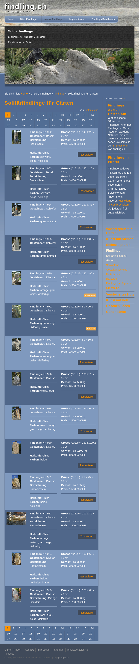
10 (62, 115)
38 (90, 125)
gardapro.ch (63, 657)
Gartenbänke (116, 312)
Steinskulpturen (118, 245)
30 (30, 125)
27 (8, 125)
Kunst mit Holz (117, 300)
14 (92, 115)
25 (83, 120)
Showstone (112, 265)
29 (23, 125)
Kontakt (29, 649)
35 (68, 125)
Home (11, 19)
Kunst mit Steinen (119, 239)
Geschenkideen (118, 306)
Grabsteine (112, 287)
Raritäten (111, 278)
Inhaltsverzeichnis (77, 649)
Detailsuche (91, 110)
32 (45, 125)
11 (69, 115)
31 (38, 125)
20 (45, 120)
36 (75, 125)
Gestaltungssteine (116, 269)
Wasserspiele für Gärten (119, 231)
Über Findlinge (29, 19)
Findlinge (59, 93)
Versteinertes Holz (120, 294)
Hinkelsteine (113, 274)
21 (53, 120)
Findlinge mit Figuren (118, 283)
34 (60, 125)
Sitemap (59, 649)
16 (15, 120)
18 (30, 120)
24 (75, 120)
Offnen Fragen (13, 649)
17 (23, 120)
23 (68, 120)
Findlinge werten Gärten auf (117, 109)
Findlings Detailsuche (103, 19)
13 (84, 115)
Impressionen (78, 19)
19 (38, 120)
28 (15, 125)
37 (83, 125)
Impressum (43, 649)
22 (60, 120)
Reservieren (87, 154)
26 (90, 120)
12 (77, 115)
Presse (10, 653)
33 (53, 125)
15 (8, 120)
